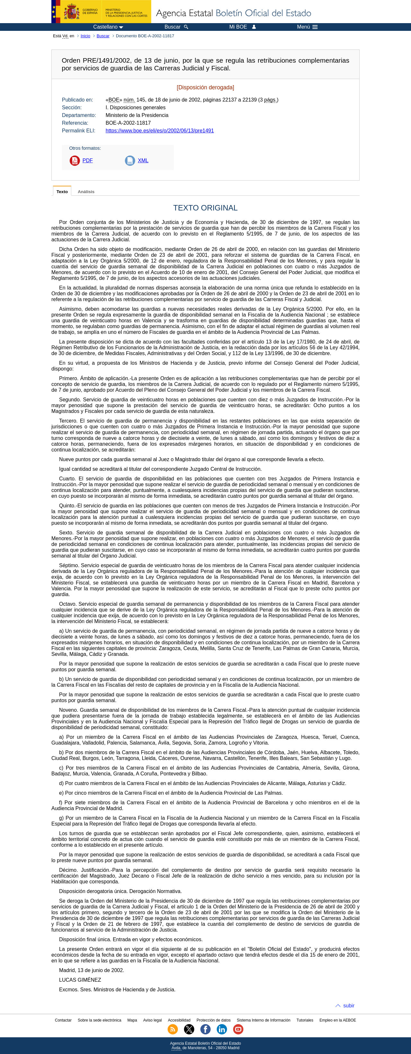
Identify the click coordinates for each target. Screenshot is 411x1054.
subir (348, 1005)
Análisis (86, 191)
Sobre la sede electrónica (99, 1020)
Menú (307, 27)
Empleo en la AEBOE (337, 1020)
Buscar (103, 35)
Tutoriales (305, 1020)
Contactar (63, 1020)
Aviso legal (152, 1020)
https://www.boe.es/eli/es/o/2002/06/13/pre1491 (160, 130)
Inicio (85, 35)
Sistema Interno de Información (264, 1020)
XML (143, 160)
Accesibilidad (179, 1020)
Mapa (132, 1020)
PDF (88, 160)
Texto (62, 191)
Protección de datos (214, 1020)
